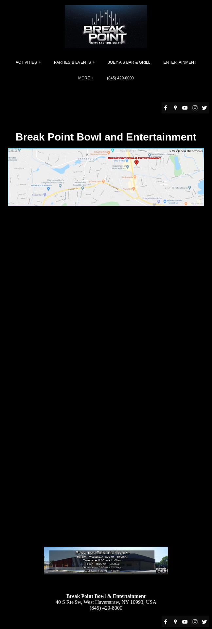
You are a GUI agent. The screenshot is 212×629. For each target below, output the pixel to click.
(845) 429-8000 (120, 78)
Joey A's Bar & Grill (129, 62)
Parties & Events (72, 62)
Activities (26, 62)
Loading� (107, 384)
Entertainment (179, 62)
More (84, 78)
